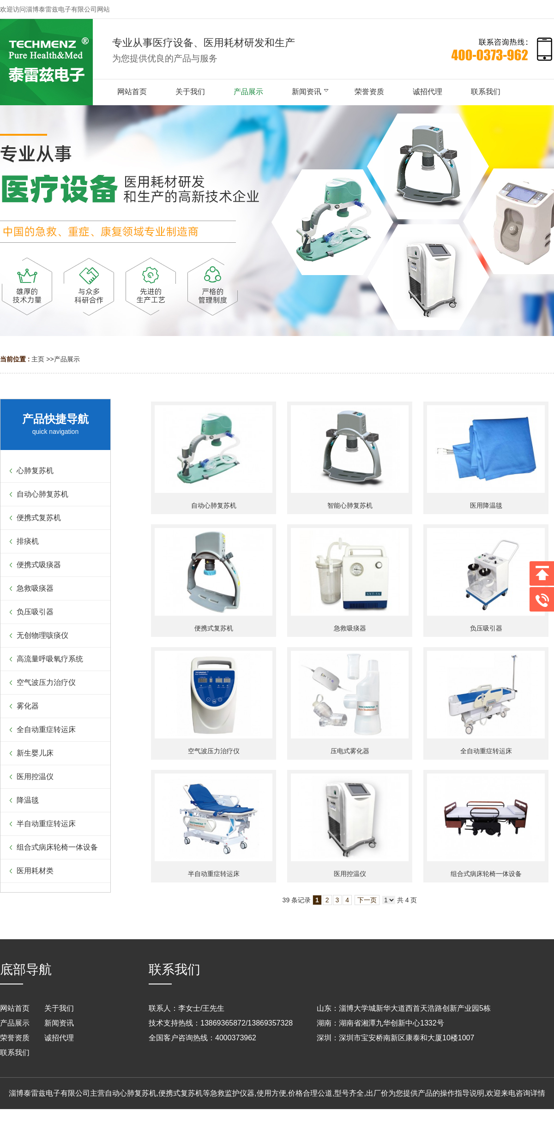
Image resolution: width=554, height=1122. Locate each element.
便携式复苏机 (213, 628)
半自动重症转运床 (214, 873)
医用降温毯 (486, 505)
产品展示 (67, 359)
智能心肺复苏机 (350, 505)
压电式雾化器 (350, 751)
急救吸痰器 (350, 628)
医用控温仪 (350, 873)
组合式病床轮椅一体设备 (486, 873)
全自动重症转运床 (486, 751)
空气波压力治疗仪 (214, 751)
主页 (37, 359)
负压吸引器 (486, 628)
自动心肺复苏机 (213, 505)
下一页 (367, 900)
